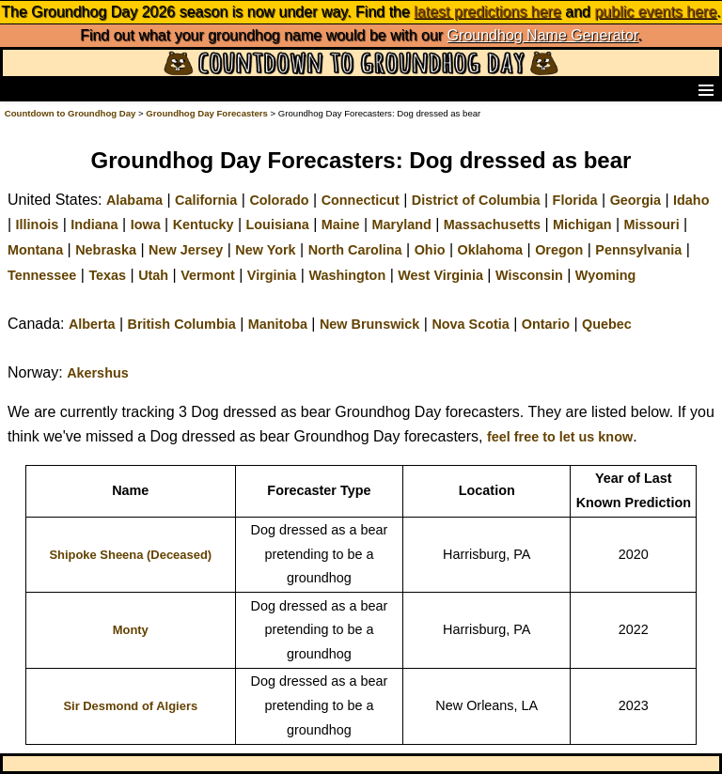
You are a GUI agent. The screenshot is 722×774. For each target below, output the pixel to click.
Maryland (402, 224)
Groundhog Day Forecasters (208, 113)
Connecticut (361, 200)
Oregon (559, 249)
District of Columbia (476, 200)
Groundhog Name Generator (542, 35)
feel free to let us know (560, 436)
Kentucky (203, 224)
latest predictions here (487, 12)
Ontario (546, 324)
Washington (346, 275)
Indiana (94, 224)
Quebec (607, 324)
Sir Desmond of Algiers (130, 706)
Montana (35, 249)
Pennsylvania (638, 249)
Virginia (272, 275)
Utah (153, 275)
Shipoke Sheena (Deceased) (130, 555)
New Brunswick (369, 324)
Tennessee (42, 275)
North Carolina (355, 249)
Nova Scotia (470, 324)
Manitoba (277, 324)
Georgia (635, 200)
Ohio (430, 249)
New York (265, 249)
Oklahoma (490, 249)
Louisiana (277, 224)
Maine (341, 224)
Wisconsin (529, 275)
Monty (131, 630)
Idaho (691, 200)
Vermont (207, 275)
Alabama (134, 200)
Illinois (37, 224)
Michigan (582, 224)
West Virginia (440, 275)
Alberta (92, 324)
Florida (575, 200)
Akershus (98, 372)
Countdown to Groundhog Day (70, 113)
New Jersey (186, 249)
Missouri (651, 224)
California (206, 200)
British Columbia (182, 324)
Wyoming (605, 275)
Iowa (146, 224)
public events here (655, 12)
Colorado (278, 200)
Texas (107, 275)
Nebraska (105, 249)
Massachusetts (492, 224)
